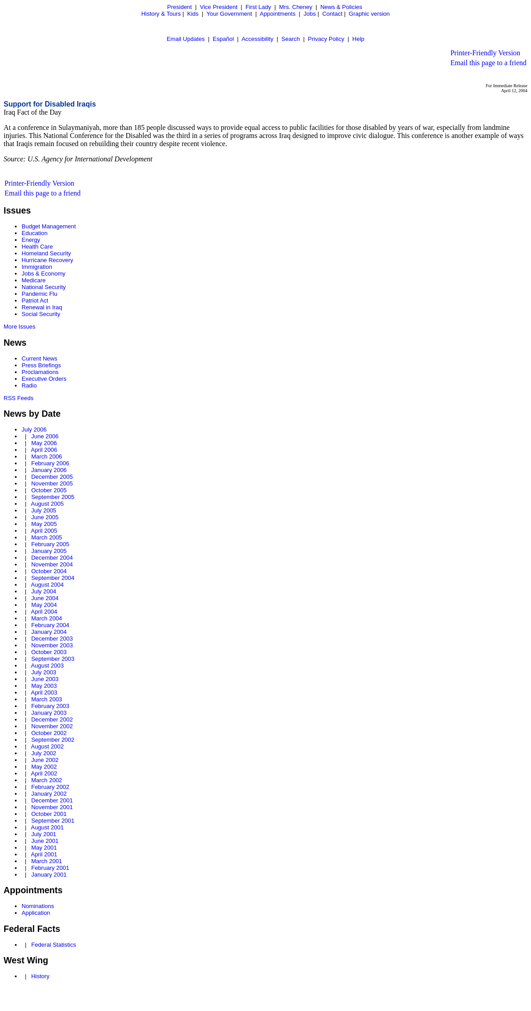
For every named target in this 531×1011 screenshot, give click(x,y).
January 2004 (49, 631)
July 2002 (43, 753)
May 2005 (44, 524)
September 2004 (52, 578)
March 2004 (46, 618)
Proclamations (40, 372)
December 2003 (52, 638)
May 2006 (44, 443)
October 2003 (49, 652)
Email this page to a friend (489, 63)
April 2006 (44, 449)
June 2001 (44, 840)
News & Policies (341, 7)
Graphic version (369, 13)
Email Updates (186, 39)
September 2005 (52, 497)
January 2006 (49, 470)
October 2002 (49, 733)
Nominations (38, 906)
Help (359, 39)
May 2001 (44, 847)
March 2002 (46, 780)
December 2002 (52, 719)
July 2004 (43, 591)
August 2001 (47, 827)
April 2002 (44, 773)
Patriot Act (35, 300)
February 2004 (50, 625)
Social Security (41, 314)
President (179, 7)
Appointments (278, 13)
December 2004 (52, 557)
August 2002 (47, 746)
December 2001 (52, 800)
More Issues (20, 326)
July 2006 (34, 429)
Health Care (37, 246)
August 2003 (47, 665)
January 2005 (49, 551)
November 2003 (52, 645)
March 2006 (46, 456)
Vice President (219, 7)
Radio (29, 385)
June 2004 (44, 598)
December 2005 (52, 476)
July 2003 (43, 672)
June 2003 (44, 679)
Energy (31, 239)
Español (223, 39)
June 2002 (44, 760)
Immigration (37, 266)
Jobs (309, 13)
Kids (192, 13)
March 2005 (46, 537)
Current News (39, 358)
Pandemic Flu (39, 293)
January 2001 (49, 874)
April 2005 (44, 530)
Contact (332, 13)
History (40, 976)
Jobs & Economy (44, 273)
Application (36, 912)
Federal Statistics (53, 944)
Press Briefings (41, 365)
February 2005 (50, 544)
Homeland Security (46, 253)
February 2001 (50, 867)
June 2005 (44, 517)
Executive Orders (44, 378)
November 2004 (52, 564)
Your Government (229, 13)
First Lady (258, 7)
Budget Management (49, 226)
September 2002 (52, 739)
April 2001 (44, 854)
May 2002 (44, 766)
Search (290, 39)
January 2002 (49, 793)
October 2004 (49, 571)
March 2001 (46, 861)
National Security (44, 287)
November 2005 (52, 483)
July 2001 (43, 834)
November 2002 (52, 726)
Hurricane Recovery (47, 260)
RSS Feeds (18, 398)
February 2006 (50, 463)
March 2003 (46, 699)
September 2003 (52, 658)
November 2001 (52, 807)
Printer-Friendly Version (485, 53)
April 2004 (44, 611)
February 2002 (50, 787)
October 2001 (49, 814)
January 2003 (49, 712)
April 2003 (44, 692)
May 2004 (44, 604)
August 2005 (47, 503)
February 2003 (50, 706)
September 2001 (52, 820)
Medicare (33, 280)
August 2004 (47, 584)
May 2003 (44, 685)
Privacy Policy (326, 39)
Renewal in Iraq (42, 307)
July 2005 (43, 510)
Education (35, 233)
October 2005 (49, 490)
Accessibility (257, 39)
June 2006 (44, 436)
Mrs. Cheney (295, 7)
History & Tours (161, 13)
